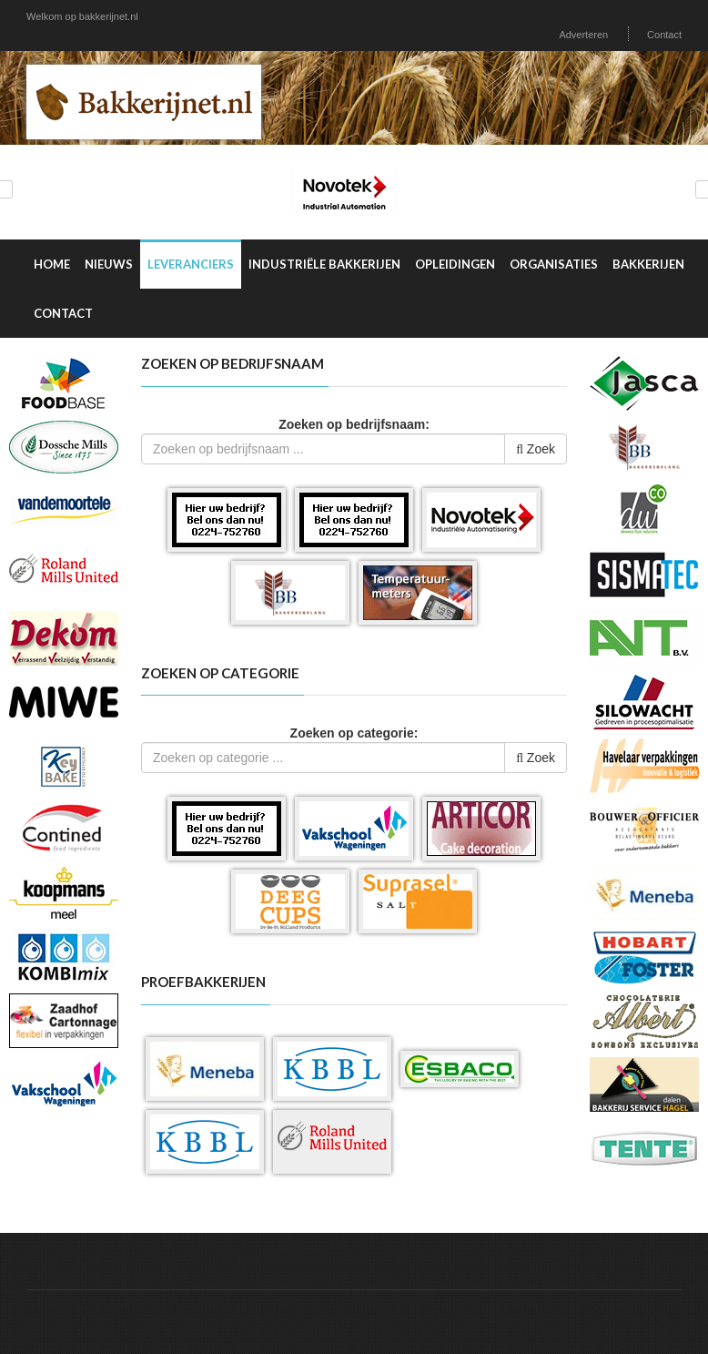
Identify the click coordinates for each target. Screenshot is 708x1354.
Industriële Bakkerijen (324, 264)
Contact (664, 34)
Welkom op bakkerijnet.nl (82, 16)
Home (52, 264)
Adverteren (583, 34)
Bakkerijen (648, 264)
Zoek (535, 449)
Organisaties (554, 264)
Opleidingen (455, 264)
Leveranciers (190, 264)
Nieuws (109, 264)
